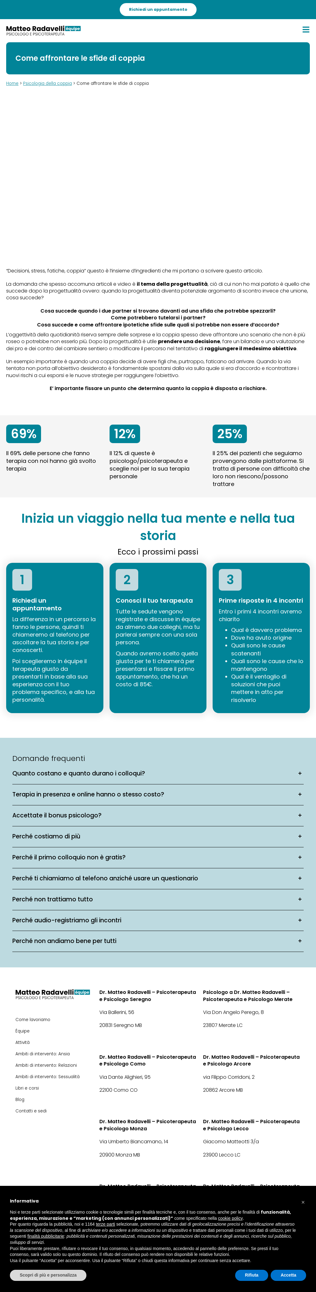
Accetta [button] (288, 1275)
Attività (22, 1042)
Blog (19, 1100)
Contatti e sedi (31, 1111)
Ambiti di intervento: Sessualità (47, 1077)
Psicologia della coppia (47, 83)
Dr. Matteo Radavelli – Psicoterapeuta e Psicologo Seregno (147, 996)
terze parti (105, 1224)
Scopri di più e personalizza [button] (48, 1275)
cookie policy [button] (230, 1218)
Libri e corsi (27, 1088)
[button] (303, 1201)
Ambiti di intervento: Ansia (42, 1054)
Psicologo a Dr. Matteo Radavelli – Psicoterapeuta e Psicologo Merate (248, 996)
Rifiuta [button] (252, 1275)
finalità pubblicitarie (45, 1236)
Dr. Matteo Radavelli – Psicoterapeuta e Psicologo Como (147, 1060)
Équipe (22, 1031)
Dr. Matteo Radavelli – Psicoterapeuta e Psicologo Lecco (251, 1125)
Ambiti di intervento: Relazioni (46, 1065)
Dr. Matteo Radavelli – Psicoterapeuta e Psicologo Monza (147, 1125)
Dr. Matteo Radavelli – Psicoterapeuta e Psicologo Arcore (251, 1060)
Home (12, 83)
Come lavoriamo (32, 1020)
